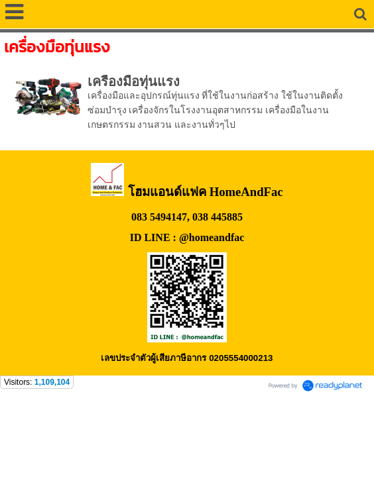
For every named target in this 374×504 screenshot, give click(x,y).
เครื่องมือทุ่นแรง (134, 81)
